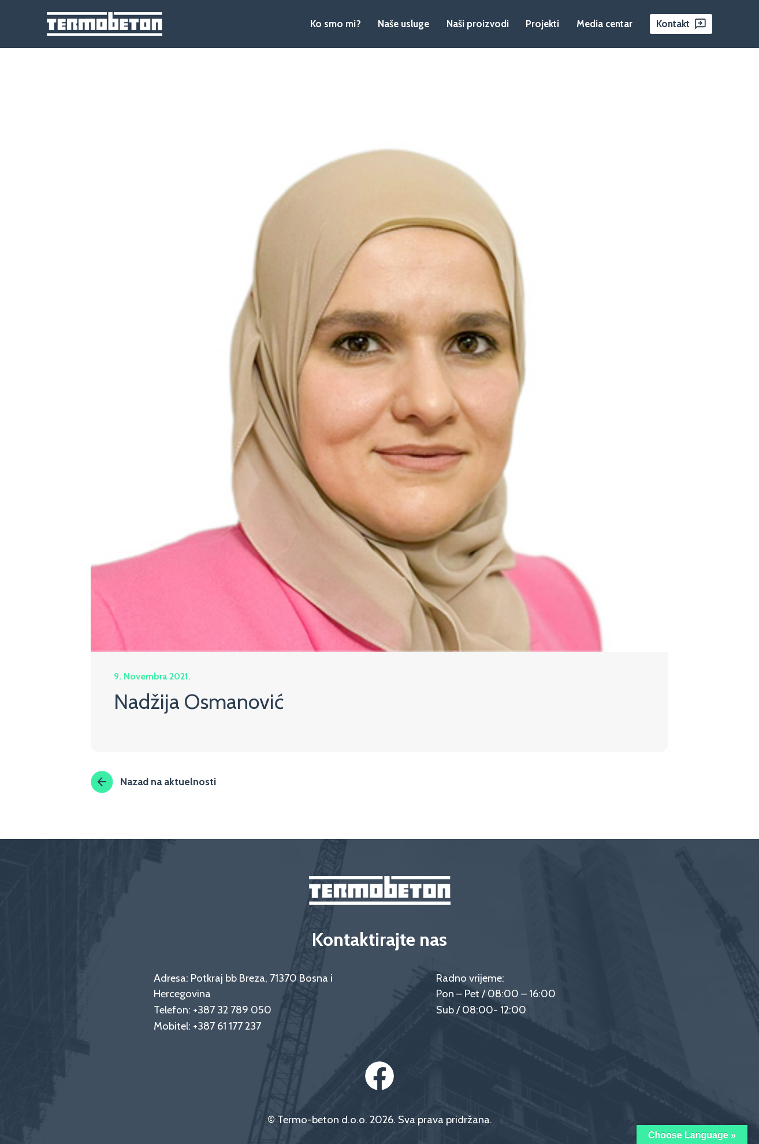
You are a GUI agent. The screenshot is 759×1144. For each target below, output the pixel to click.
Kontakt (673, 23)
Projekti (542, 23)
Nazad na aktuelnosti (153, 782)
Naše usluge (403, 23)
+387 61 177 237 (227, 1025)
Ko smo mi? (335, 23)
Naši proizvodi (478, 23)
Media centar (604, 23)
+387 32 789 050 (232, 1009)
